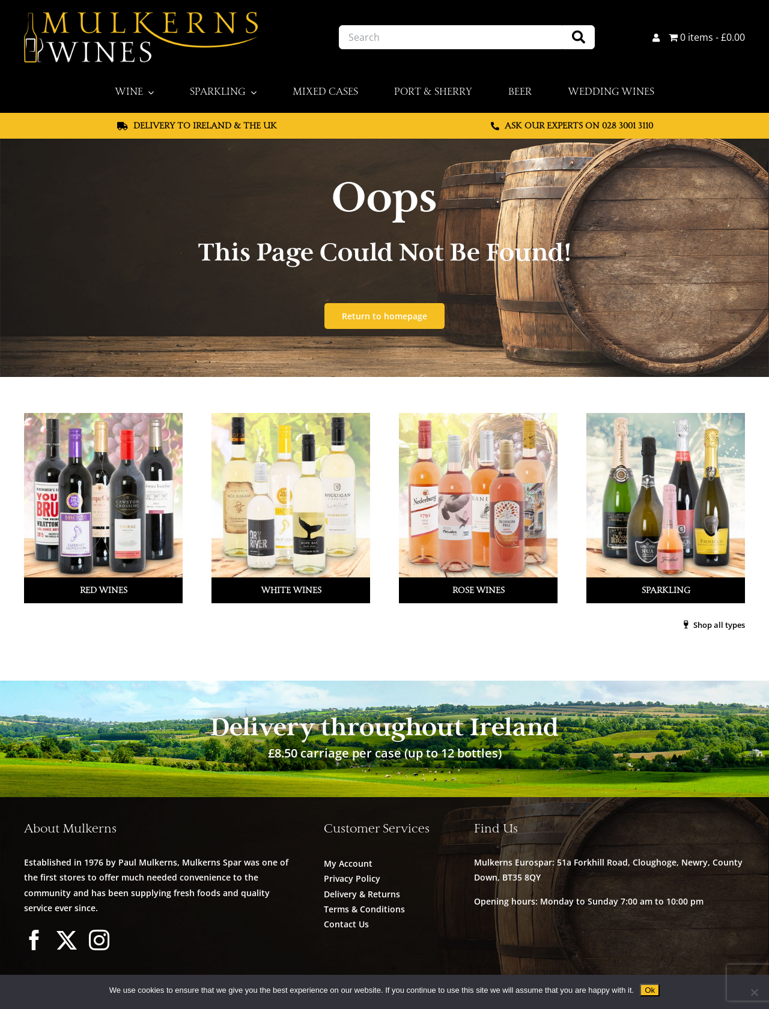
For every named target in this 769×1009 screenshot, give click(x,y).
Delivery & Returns (362, 894)
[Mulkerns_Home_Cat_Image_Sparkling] (664, 417)
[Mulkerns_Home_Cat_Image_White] (290, 417)
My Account (348, 863)
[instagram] (99, 940)
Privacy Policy (352, 878)
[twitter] (66, 940)
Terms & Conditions (364, 909)
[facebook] (34, 940)
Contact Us (346, 924)
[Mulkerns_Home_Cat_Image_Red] (104, 417)
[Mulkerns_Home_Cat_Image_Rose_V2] (478, 417)
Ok (650, 990)
